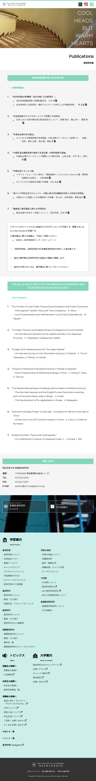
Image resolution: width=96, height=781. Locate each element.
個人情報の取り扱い (49, 771)
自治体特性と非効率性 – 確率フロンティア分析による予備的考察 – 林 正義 (50, 105)
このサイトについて (33, 771)
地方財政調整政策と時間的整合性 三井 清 (35, 101)
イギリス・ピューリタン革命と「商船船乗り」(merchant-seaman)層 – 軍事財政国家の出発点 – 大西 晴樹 (52, 176)
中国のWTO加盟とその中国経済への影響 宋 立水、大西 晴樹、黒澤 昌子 (49, 197)
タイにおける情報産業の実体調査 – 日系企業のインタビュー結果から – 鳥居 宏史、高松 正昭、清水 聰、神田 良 (51, 140)
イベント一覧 (8, 738)
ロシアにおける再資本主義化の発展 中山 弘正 (37, 182)
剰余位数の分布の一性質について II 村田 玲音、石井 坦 (41, 213)
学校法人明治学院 (63, 771)
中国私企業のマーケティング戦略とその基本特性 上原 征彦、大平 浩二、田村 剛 (51, 158)
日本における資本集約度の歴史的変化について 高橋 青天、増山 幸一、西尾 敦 (52, 120)
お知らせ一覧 (8, 731)
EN (80, 4)
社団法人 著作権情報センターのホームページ (36, 240)
